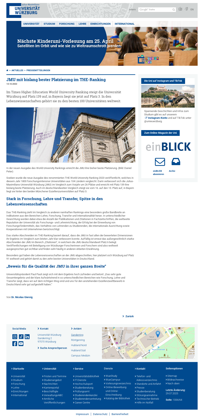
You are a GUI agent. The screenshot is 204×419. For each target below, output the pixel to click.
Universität (31, 23)
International (124, 23)
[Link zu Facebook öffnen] (15, 343)
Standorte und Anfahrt (148, 384)
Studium (49, 23)
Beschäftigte (50, 391)
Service (78, 369)
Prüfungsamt (81, 391)
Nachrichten (50, 384)
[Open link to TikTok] (21, 336)
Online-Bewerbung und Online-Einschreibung (115, 391)
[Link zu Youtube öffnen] (21, 343)
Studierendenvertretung (86, 399)
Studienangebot (52, 380)
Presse (139, 388)
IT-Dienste (79, 380)
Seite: (169, 399)
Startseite (17, 369)
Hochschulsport (83, 384)
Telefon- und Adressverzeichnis (146, 378)
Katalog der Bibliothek (117, 398)
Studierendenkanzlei (85, 395)
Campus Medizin (80, 355)
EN (192, 9)
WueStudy (110, 376)
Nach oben (172, 384)
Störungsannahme (146, 395)
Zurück (129, 316)
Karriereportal (50, 388)
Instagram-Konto (157, 117)
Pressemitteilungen (38, 70)
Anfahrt (77, 328)
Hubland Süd (78, 350)
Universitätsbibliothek (86, 376)
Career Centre (81, 403)
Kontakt (44, 328)
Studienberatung (83, 388)
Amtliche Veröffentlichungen (53, 401)
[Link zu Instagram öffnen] (15, 336)
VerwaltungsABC (52, 395)
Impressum (82, 414)
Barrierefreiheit (120, 414)
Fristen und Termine (54, 376)
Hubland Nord (78, 345)
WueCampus (112, 380)
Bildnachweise (175, 380)
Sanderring (77, 334)
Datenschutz (100, 414)
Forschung (67, 23)
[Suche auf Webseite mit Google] (157, 9)
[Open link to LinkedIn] (27, 336)
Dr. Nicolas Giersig (21, 297)
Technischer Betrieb (147, 399)
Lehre (82, 23)
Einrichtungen (100, 23)
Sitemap (171, 376)
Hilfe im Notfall (144, 403)
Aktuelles (17, 70)
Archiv (172, 171)
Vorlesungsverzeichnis (117, 384)
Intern (132, 9)
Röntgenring (78, 340)
